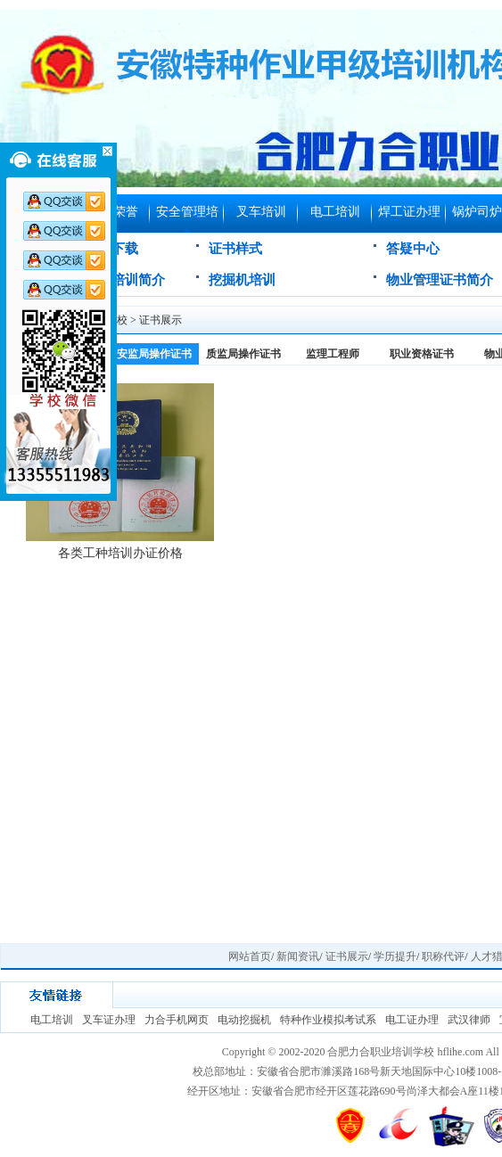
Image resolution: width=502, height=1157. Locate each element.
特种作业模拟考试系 (328, 1019)
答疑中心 (413, 249)
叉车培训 (261, 211)
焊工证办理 (409, 211)
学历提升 (395, 956)
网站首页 (249, 956)
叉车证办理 (109, 1019)
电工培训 (335, 211)
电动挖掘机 (244, 1019)
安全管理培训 (187, 219)
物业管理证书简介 (439, 280)
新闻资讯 (297, 956)
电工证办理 (412, 1019)
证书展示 (160, 320)
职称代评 (443, 956)
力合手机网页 (176, 1019)
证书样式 (235, 249)
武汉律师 (469, 1019)
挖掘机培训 (242, 280)
